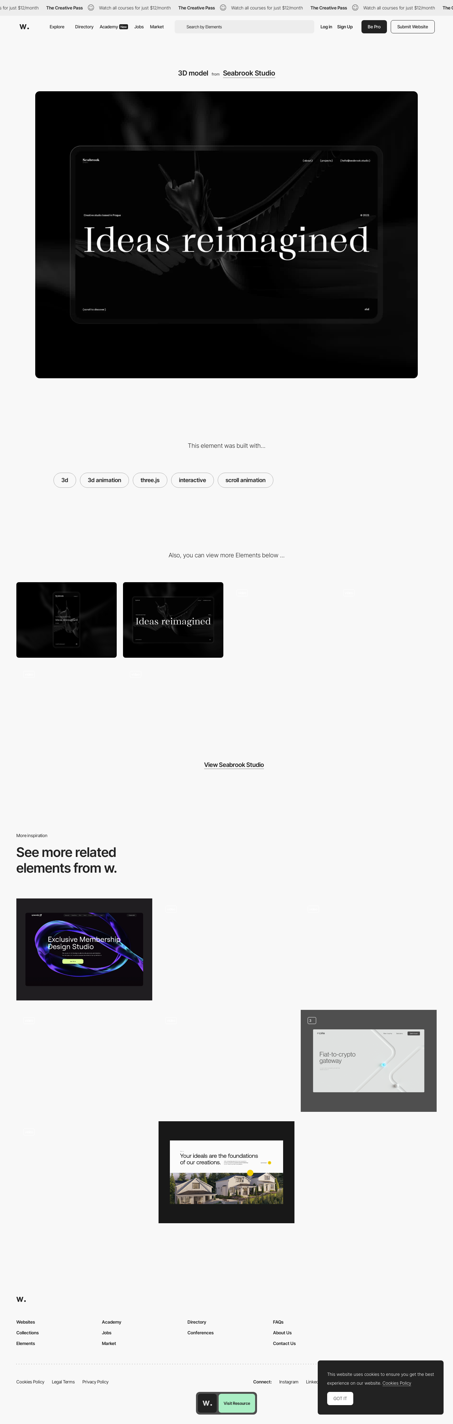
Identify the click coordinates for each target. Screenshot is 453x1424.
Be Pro (374, 26)
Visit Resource (237, 1403)
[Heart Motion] (84, 1061)
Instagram (289, 1381)
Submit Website (412, 26)
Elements (25, 1343)
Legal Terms (63, 1381)
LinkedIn (314, 1381)
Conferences (200, 1332)
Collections (27, 1332)
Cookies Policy (30, 1381)
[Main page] (369, 1061)
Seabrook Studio (249, 73)
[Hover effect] (386, 619)
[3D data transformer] (226, 949)
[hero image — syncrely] (84, 949)
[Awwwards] (24, 26)
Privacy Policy (95, 1381)
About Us (282, 1332)
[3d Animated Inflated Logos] (84, 1172)
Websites (25, 1322)
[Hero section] (226, 1172)
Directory (84, 26)
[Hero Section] (226, 1061)
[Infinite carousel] (66, 701)
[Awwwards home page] (207, 1403)
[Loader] (173, 701)
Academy (114, 26)
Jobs (139, 26)
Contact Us (284, 1343)
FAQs (278, 1322)
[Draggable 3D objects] (369, 949)
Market (157, 26)
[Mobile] (66, 619)
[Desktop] (173, 619)
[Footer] (280, 619)
